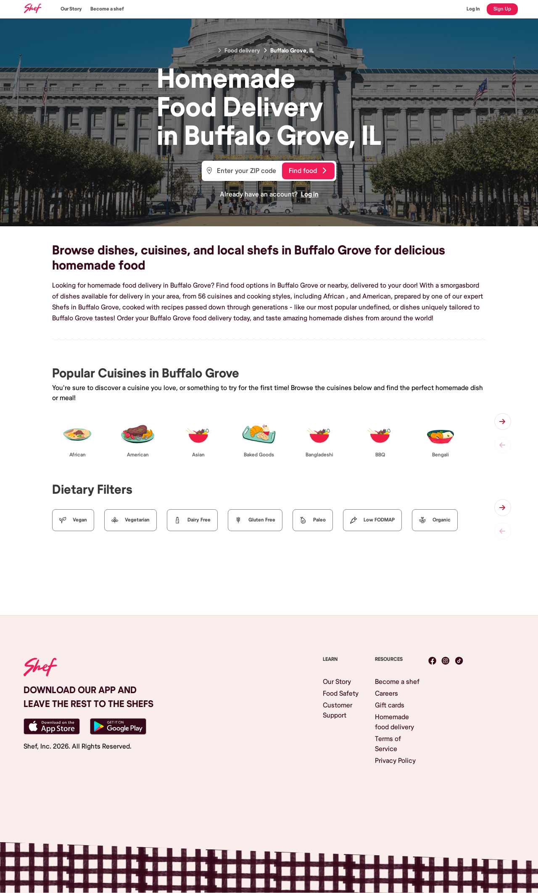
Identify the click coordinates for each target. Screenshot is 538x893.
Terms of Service (388, 744)
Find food (307, 171)
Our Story (71, 9)
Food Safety (341, 693)
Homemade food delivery (394, 722)
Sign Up (502, 9)
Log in (310, 194)
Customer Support (337, 710)
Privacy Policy (395, 761)
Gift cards (389, 705)
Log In (473, 9)
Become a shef (107, 9)
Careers (386, 693)
